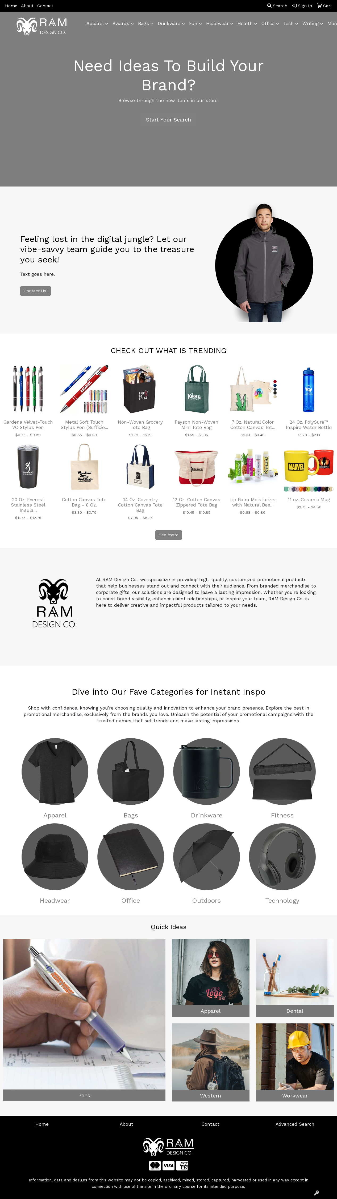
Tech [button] (288, 23)
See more (168, 534)
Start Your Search (168, 119)
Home (11, 5)
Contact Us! (35, 290)
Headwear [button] (217, 23)
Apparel (54, 815)
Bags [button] (143, 23)
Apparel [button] (95, 23)
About (27, 5)
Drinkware (206, 815)
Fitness (282, 815)
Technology (282, 900)
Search (277, 5)
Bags (130, 815)
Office (130, 900)
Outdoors (206, 900)
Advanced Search (295, 1124)
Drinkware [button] (169, 23)
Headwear (55, 900)
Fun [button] (193, 23)
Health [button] (245, 23)
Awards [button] (121, 23)
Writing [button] (310, 23)
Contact (45, 5)
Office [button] (267, 23)
